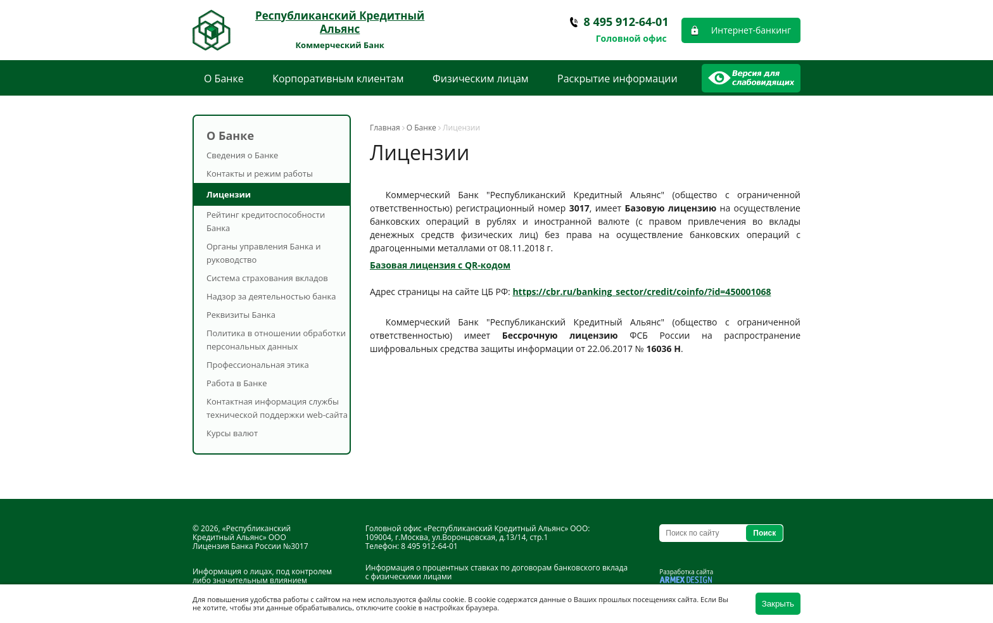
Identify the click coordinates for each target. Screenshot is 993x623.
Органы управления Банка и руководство (263, 253)
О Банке (224, 78)
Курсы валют (232, 433)
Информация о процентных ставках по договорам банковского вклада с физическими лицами (496, 572)
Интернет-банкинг (751, 30)
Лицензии (228, 194)
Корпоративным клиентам (337, 78)
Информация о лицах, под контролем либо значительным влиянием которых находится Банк (262, 580)
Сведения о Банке (242, 155)
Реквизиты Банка (240, 314)
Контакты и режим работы (259, 173)
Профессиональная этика (257, 364)
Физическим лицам (480, 78)
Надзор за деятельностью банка (271, 296)
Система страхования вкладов (267, 278)
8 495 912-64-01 (626, 21)
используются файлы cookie (416, 599)
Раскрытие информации (617, 78)
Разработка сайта (686, 571)
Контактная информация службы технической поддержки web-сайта (277, 408)
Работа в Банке (236, 383)
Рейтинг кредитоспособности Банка (265, 221)
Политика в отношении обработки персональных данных (276, 339)
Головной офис (631, 38)
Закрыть (778, 603)
